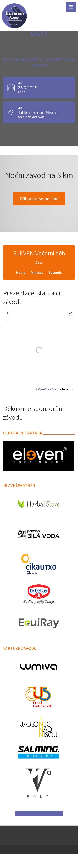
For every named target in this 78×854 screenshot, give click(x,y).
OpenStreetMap (47, 389)
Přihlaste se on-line (39, 198)
